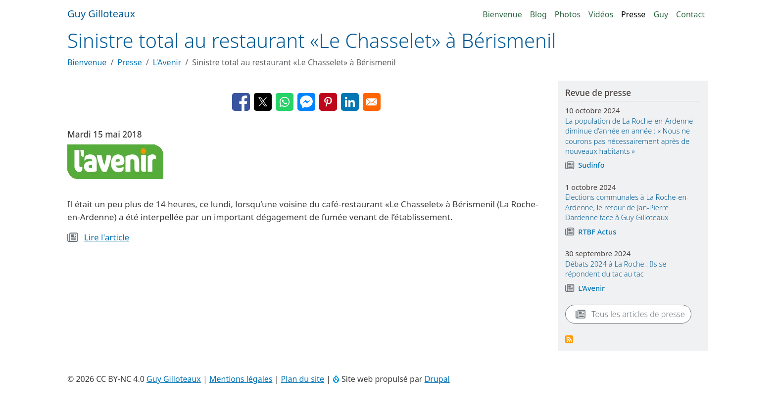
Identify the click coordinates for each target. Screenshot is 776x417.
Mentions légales (241, 378)
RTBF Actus (597, 231)
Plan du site (302, 378)
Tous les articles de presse (628, 314)
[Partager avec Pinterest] (328, 102)
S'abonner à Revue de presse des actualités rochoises (569, 339)
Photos (568, 14)
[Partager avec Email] (372, 102)
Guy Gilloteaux (173, 378)
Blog (538, 14)
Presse (633, 14)
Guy (660, 14)
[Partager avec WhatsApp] (284, 102)
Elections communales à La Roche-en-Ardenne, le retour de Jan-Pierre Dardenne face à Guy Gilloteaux (627, 207)
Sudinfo (591, 165)
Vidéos (600, 14)
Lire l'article (106, 237)
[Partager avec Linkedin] (350, 102)
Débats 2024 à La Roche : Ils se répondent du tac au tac (615, 268)
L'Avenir (167, 62)
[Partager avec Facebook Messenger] (306, 102)
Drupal (437, 378)
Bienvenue (502, 14)
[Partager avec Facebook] (241, 102)
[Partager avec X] (263, 102)
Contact (690, 14)
